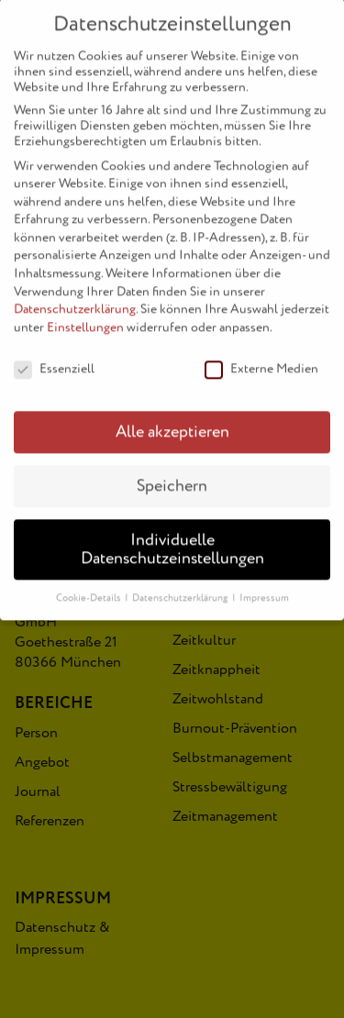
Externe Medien (261, 354)
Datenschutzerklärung (75, 296)
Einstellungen (85, 313)
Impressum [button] (264, 584)
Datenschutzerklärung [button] (181, 584)
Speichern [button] (172, 472)
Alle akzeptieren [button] (172, 418)
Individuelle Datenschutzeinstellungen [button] (172, 536)
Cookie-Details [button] (89, 584)
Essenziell (54, 354)
